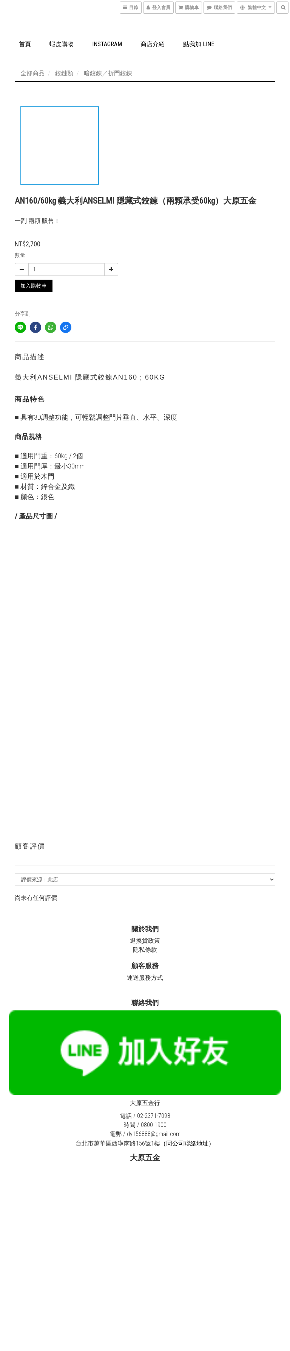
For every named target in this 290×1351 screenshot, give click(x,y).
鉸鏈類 (64, 73)
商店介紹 (152, 44)
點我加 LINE (198, 44)
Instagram (107, 44)
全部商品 (32, 73)
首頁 (25, 44)
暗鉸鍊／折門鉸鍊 (108, 73)
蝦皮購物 (61, 44)
